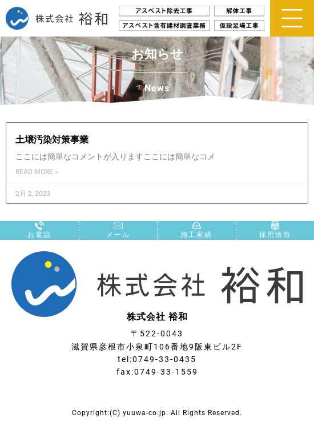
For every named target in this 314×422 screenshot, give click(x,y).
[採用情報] (275, 225)
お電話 (39, 235)
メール (118, 235)
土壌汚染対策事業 (51, 139)
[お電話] (39, 225)
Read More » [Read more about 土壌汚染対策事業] (36, 172)
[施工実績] (196, 225)
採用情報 (275, 235)
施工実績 (196, 235)
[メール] (118, 225)
